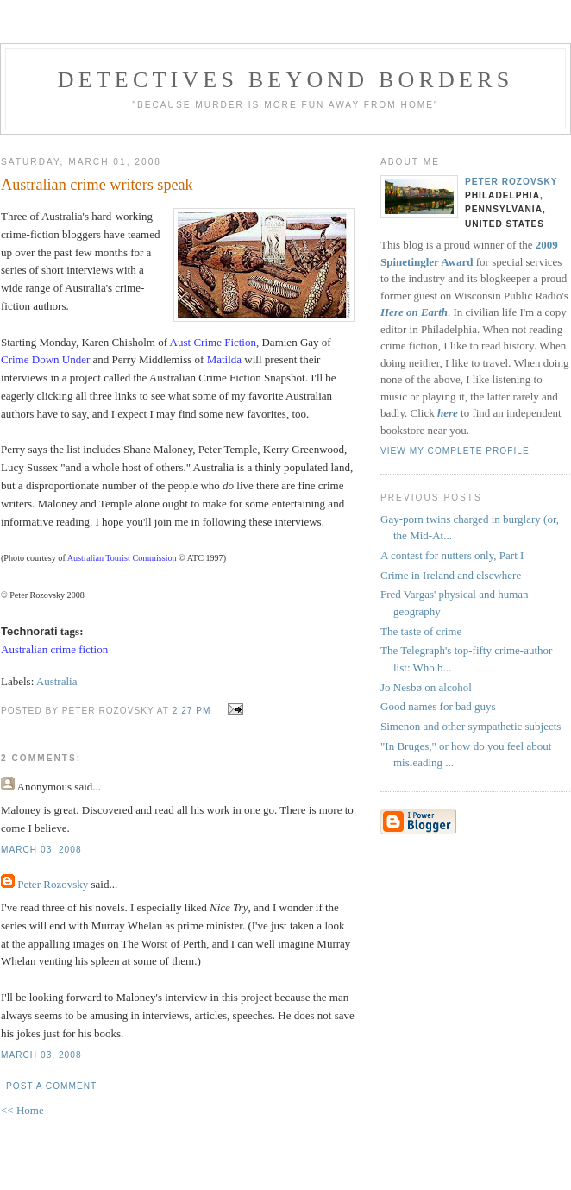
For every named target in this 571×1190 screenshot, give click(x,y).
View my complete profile (455, 451)
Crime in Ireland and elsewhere (450, 575)
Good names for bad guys (438, 706)
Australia (57, 681)
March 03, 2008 (41, 849)
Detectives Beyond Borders (286, 79)
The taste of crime (420, 631)
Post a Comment (51, 1086)
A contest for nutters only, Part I (452, 555)
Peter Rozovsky (52, 884)
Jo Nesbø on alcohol (426, 687)
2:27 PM (192, 710)
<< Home (22, 1110)
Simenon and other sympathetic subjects (470, 726)
